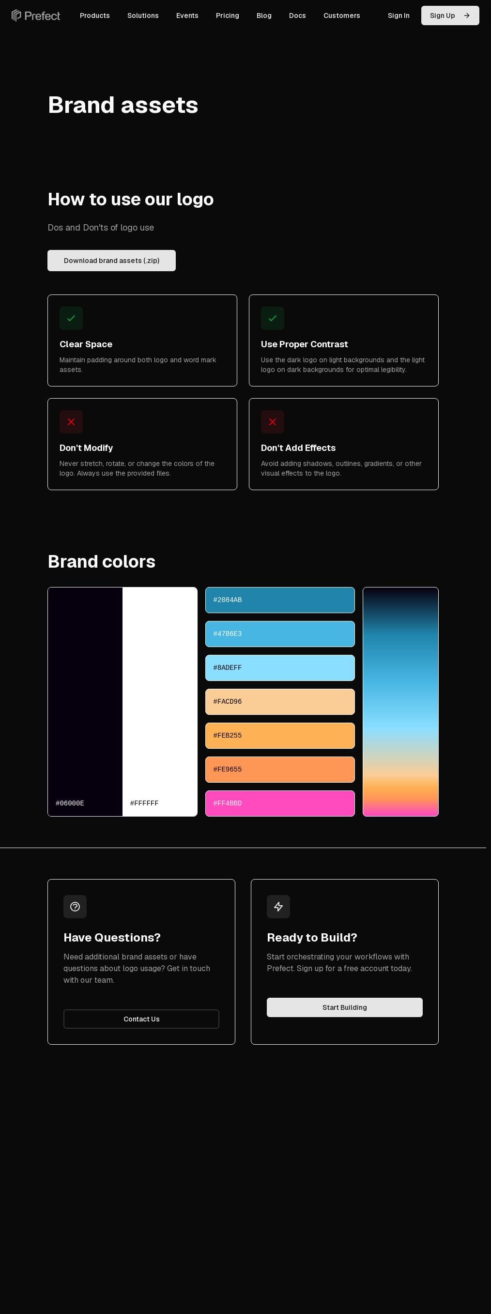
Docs (297, 15)
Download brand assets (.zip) (111, 260)
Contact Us (141, 1019)
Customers (341, 15)
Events (187, 15)
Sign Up (450, 15)
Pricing (227, 15)
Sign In (399, 15)
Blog (264, 15)
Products (95, 15)
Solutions (143, 15)
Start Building (344, 1007)
